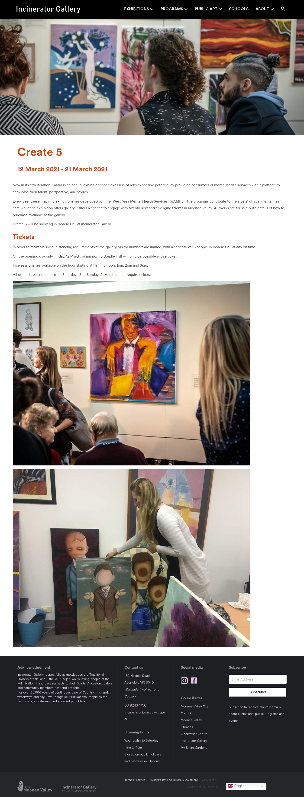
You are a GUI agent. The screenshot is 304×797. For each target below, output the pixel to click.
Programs (172, 9)
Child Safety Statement (183, 780)
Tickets (23, 237)
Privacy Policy (157, 780)
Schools (239, 9)
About (262, 9)
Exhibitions (136, 9)
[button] (283, 9)
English (237, 786)
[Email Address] (258, 679)
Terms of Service (135, 780)
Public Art (206, 9)
